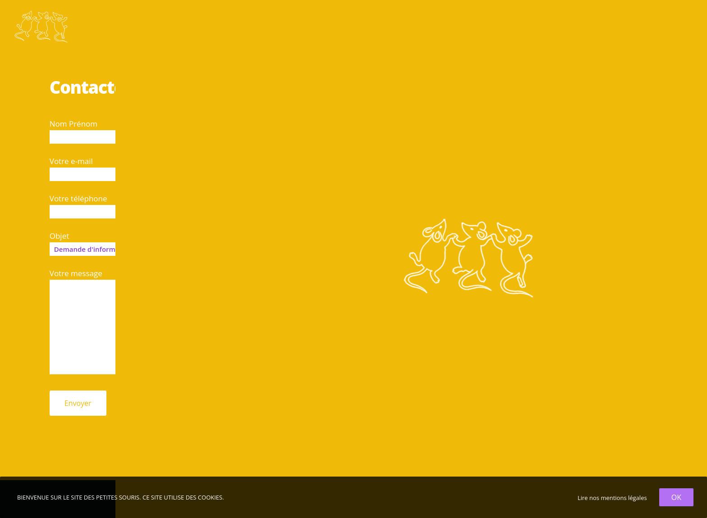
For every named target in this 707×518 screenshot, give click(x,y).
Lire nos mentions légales (612, 498)
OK (676, 497)
